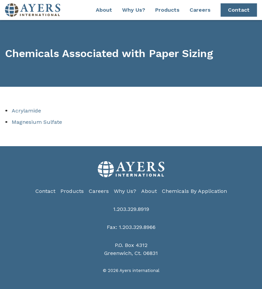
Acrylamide (26, 110)
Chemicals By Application (194, 191)
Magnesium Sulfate (37, 122)
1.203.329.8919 (131, 209)
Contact (239, 10)
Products (167, 10)
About (104, 10)
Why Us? (133, 10)
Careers (200, 10)
